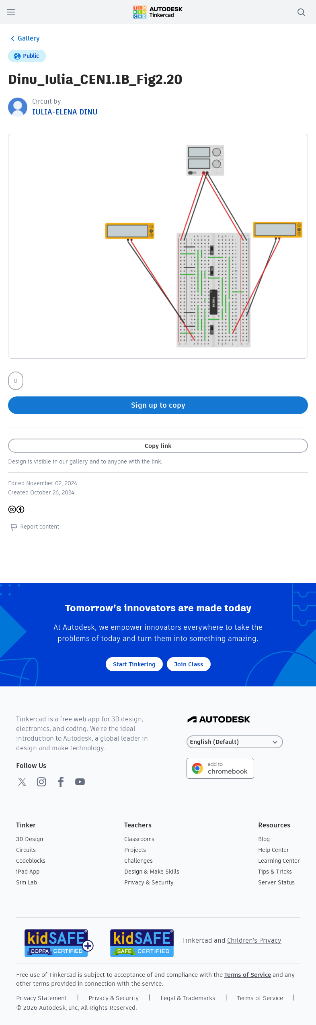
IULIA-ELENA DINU (65, 112)
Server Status (276, 882)
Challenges (138, 861)
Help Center (273, 850)
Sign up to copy (158, 405)
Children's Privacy (254, 940)
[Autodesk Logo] (219, 720)
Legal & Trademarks (187, 998)
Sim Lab (26, 882)
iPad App (27, 872)
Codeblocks (30, 861)
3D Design (29, 839)
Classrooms (139, 839)
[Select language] (235, 742)
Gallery (24, 38)
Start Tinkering (134, 664)
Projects (135, 850)
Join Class (188, 664)
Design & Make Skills (151, 872)
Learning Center (279, 861)
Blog (264, 839)
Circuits (26, 850)
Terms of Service (247, 974)
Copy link (158, 445)
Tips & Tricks (275, 872)
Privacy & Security (149, 882)
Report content (33, 527)
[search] (301, 12)
